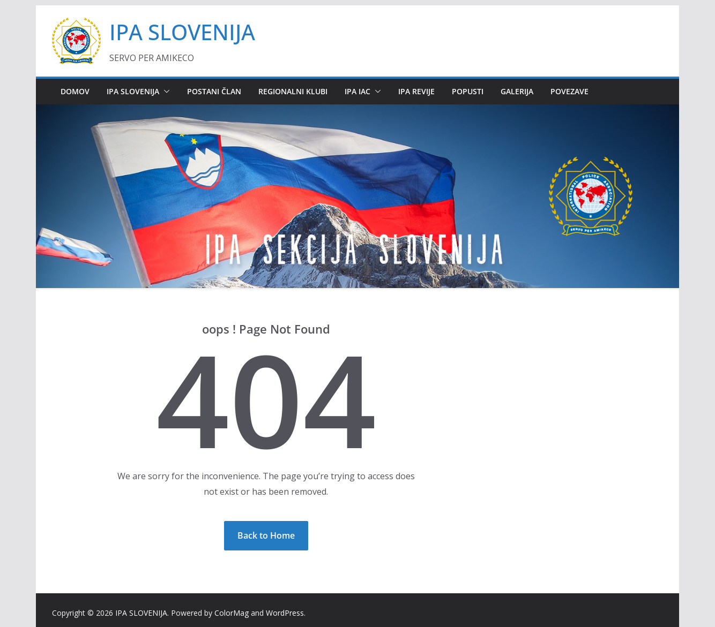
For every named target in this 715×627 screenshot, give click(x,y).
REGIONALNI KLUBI (292, 91)
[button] (164, 91)
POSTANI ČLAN (214, 91)
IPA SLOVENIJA (182, 32)
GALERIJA (517, 91)
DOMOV (75, 91)
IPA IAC (357, 91)
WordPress (285, 613)
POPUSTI (467, 91)
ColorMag (231, 613)
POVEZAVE (569, 91)
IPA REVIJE (416, 91)
